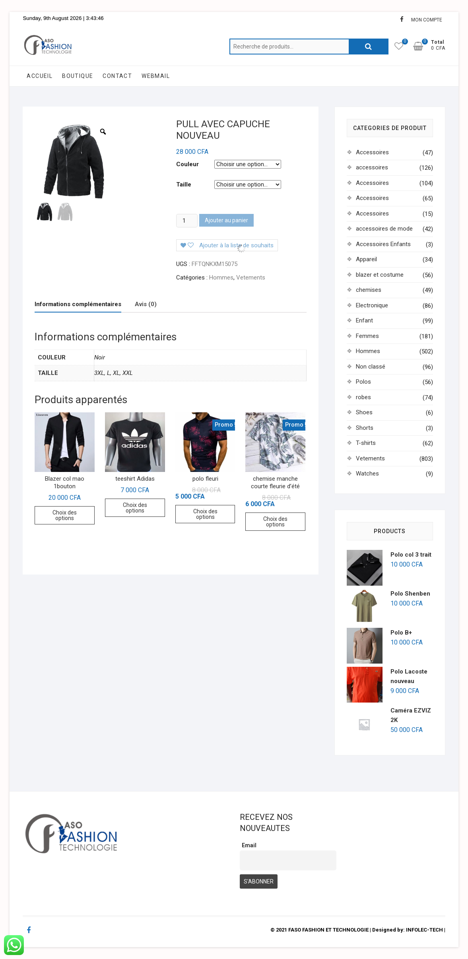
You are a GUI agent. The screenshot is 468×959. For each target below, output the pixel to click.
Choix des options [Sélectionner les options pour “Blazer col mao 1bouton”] (64, 515)
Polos (363, 381)
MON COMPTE (426, 20)
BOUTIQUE (77, 76)
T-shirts (366, 442)
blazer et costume (380, 274)
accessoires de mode (384, 228)
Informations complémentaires (78, 304)
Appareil (366, 259)
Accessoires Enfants (383, 244)
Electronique (372, 305)
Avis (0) (146, 304)
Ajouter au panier (226, 220)
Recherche (368, 46)
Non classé (370, 366)
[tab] (78, 304)
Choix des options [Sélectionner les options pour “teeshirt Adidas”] (135, 508)
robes (363, 397)
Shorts (364, 427)
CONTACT (117, 76)
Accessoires (372, 152)
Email (249, 845)
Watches (367, 473)
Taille (183, 184)
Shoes (364, 412)
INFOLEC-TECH (424, 930)
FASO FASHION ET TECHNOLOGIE (328, 930)
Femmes (367, 336)
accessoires (372, 167)
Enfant (364, 320)
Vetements (250, 277)
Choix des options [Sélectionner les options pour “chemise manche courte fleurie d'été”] (275, 522)
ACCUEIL (39, 76)
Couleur (187, 164)
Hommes (221, 277)
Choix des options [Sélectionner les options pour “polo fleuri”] (205, 514)
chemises (368, 289)
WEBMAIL (156, 76)
